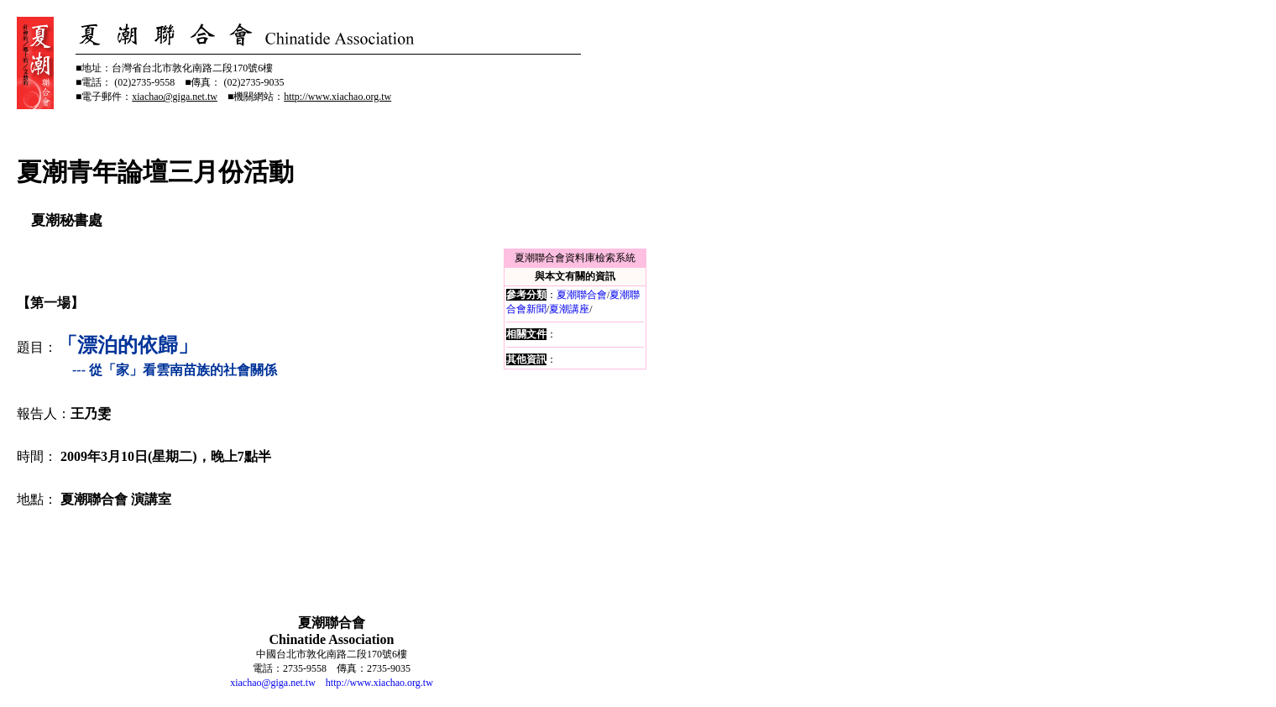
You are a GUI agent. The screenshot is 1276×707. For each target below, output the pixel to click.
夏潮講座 (569, 309)
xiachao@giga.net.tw (273, 683)
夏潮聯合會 (582, 295)
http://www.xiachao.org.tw (379, 683)
